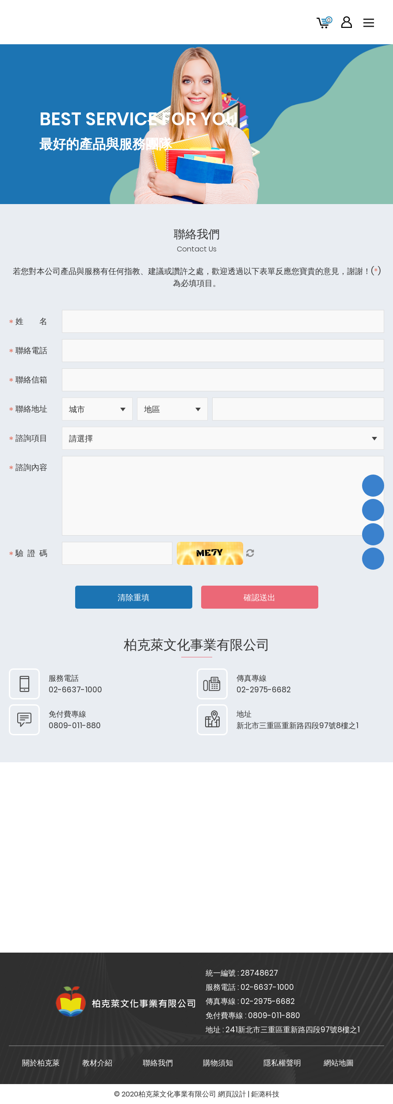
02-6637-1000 (267, 987)
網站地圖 (339, 1063)
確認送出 (259, 597)
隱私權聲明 (282, 1063)
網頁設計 (232, 1094)
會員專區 (346, 22)
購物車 (328, 20)
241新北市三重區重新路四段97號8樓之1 (292, 1029)
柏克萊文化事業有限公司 (79, 22)
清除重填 (133, 597)
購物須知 (218, 1063)
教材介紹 (97, 1063)
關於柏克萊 (41, 1063)
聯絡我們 (158, 1063)
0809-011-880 (274, 1015)
